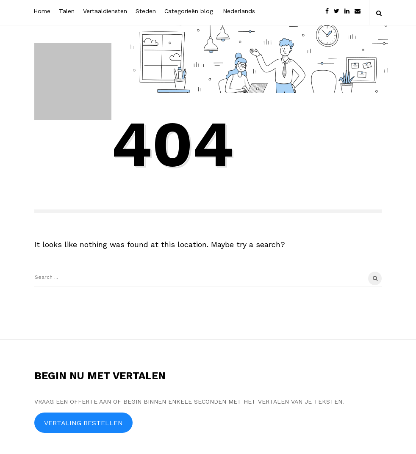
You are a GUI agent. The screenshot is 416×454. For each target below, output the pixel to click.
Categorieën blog (188, 11)
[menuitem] (238, 10)
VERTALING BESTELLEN (83, 423)
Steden (146, 11)
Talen (67, 11)
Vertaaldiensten (105, 11)
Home (41, 11)
